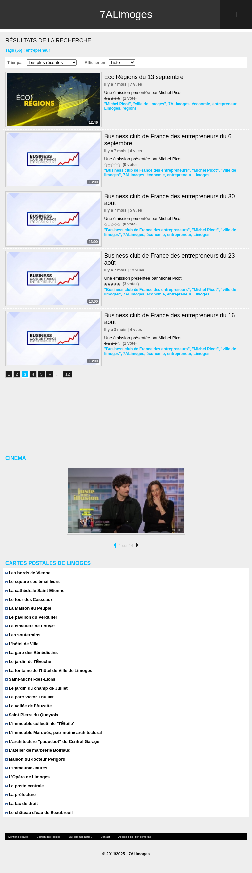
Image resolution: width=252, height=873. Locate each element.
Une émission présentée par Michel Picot (142, 92)
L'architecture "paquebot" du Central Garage (52, 741)
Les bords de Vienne (28, 572)
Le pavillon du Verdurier (31, 617)
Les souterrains (22, 634)
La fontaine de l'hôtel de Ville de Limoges (48, 670)
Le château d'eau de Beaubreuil (39, 812)
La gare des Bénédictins (31, 652)
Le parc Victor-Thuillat (29, 697)
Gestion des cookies (48, 836)
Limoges (112, 108)
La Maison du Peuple (28, 608)
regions (129, 108)
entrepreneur (224, 104)
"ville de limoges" (149, 104)
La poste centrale (24, 785)
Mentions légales (18, 836)
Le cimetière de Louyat (30, 626)
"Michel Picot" (117, 104)
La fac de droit (21, 803)
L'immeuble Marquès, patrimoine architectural (53, 732)
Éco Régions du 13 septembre (143, 77)
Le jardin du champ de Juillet (36, 688)
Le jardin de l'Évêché (28, 661)
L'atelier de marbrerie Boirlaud (38, 750)
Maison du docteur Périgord (35, 759)
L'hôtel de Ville (22, 643)
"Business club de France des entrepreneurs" (147, 170)
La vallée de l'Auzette (28, 705)
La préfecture (20, 794)
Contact (105, 836)
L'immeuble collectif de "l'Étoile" (40, 723)
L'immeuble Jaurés (26, 768)
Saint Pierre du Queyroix (31, 714)
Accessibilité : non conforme (134, 836)
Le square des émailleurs (32, 581)
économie (201, 104)
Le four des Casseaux (29, 599)
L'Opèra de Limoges (27, 776)
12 (67, 374)
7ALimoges (126, 14)
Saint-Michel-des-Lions (30, 679)
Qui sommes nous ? (80, 836)
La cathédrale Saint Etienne (34, 590)
